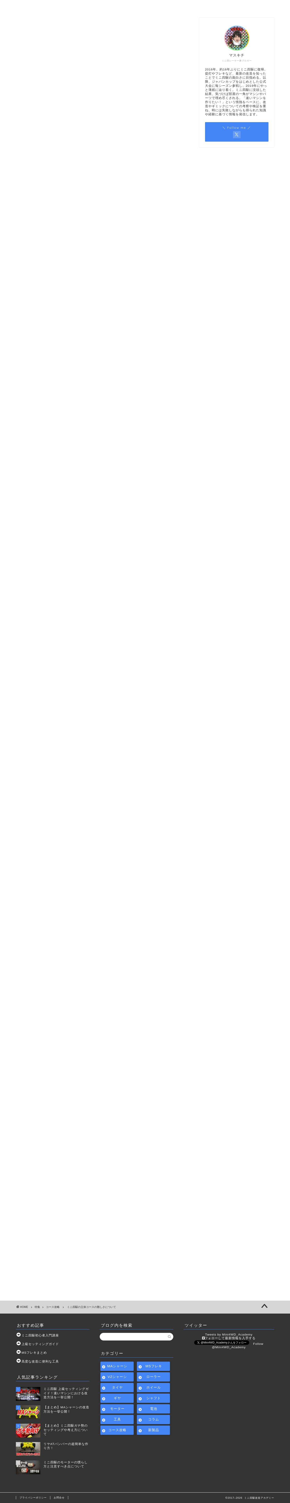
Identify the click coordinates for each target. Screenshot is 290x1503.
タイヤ (117, 1387)
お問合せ (207, 5)
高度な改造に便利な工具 (40, 1361)
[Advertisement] (102, 166)
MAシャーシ (117, 1366)
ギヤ (117, 1398)
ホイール (153, 1387)
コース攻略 (31, 26)
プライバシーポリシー (33, 1497)
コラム (153, 1419)
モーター (117, 1409)
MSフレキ (153, 1366)
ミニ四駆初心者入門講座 (97, 5)
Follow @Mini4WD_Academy (237, 1345)
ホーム (43, 5)
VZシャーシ (117, 1377)
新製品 (153, 1430)
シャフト (153, 1398)
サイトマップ (152, 5)
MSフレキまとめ (34, 1352)
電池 (153, 1409)
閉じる (109, 412)
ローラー (153, 1377)
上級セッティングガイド (40, 1344)
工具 (117, 1419)
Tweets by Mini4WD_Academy (228, 1334)
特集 (37, 1307)
